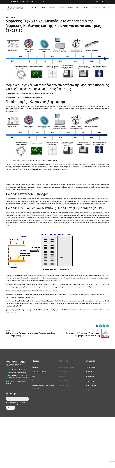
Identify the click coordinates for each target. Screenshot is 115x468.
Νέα (77, 7)
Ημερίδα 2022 (11, 17)
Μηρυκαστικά (90, 376)
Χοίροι (88, 390)
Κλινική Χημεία (90, 367)
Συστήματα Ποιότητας (66, 7)
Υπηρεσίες (52, 7)
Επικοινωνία (96, 7)
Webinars (85, 7)
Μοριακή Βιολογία (91, 385)
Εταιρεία (42, 7)
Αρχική (34, 7)
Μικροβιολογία (90, 381)
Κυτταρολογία (90, 372)
